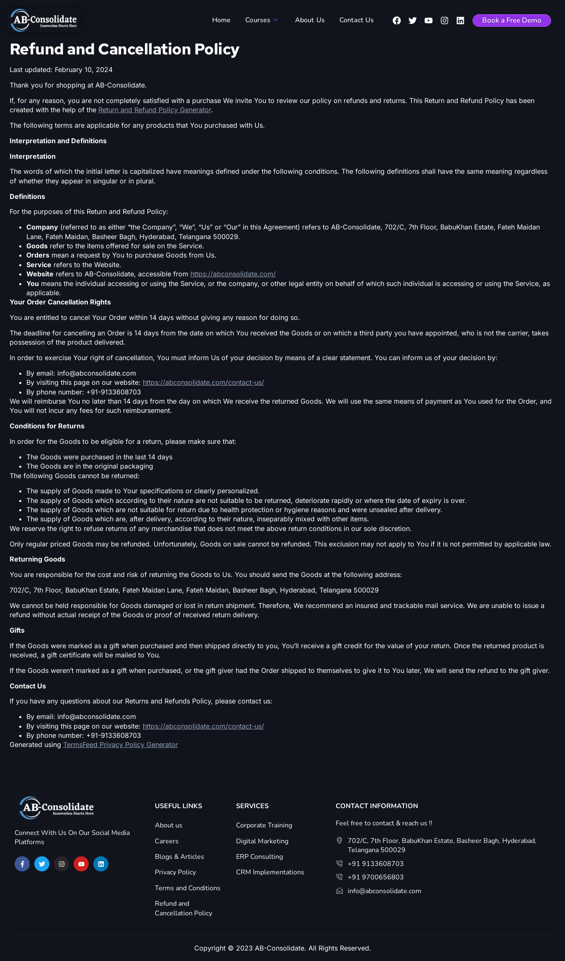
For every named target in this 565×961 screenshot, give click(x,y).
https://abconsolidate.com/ (233, 274)
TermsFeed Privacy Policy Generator (120, 744)
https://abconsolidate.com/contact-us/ (203, 382)
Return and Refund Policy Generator (154, 110)
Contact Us (354, 20)
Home (224, 20)
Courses (263, 20)
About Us (310, 20)
